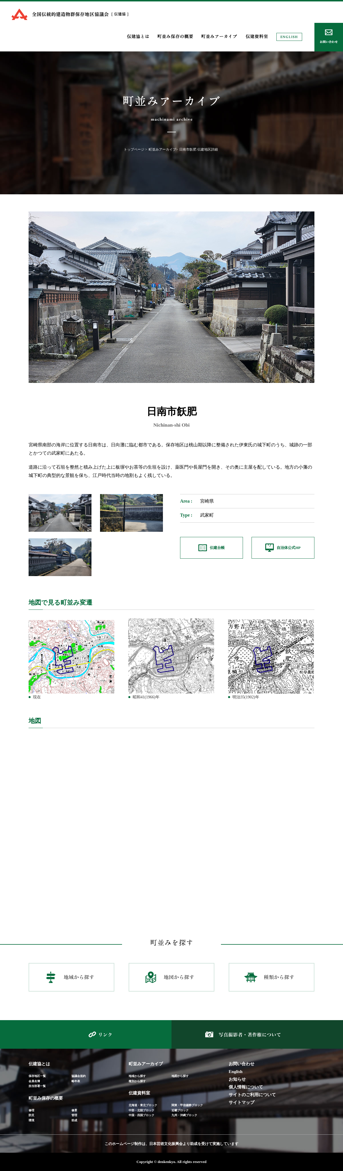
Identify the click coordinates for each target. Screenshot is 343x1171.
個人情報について (246, 1087)
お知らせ (237, 1079)
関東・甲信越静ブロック (187, 1105)
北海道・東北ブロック (143, 1105)
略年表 (75, 1081)
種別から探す (137, 1081)
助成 (74, 1120)
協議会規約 (78, 1076)
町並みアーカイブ (162, 149)
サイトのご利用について (252, 1094)
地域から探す (137, 1076)
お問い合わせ (241, 1064)
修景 (74, 1110)
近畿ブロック (180, 1110)
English (235, 1071)
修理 (31, 1110)
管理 (74, 1115)
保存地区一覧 (37, 1076)
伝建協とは (39, 1064)
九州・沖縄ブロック (184, 1115)
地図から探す (180, 1076)
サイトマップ (241, 1102)
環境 (31, 1120)
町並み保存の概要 (46, 1098)
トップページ (134, 149)
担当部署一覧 (37, 1086)
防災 (31, 1115)
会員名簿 (34, 1081)
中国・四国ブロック (141, 1115)
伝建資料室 (139, 1093)
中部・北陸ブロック (141, 1110)
